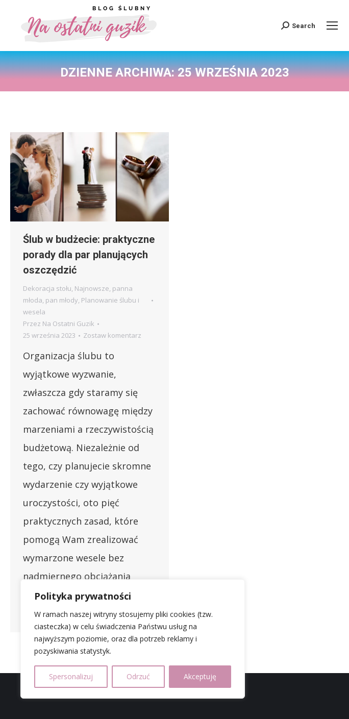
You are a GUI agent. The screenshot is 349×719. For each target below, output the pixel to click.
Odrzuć (138, 676)
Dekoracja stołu (47, 288)
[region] (132, 639)
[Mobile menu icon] (332, 25)
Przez (58, 323)
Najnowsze (91, 288)
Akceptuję (200, 676)
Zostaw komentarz (112, 335)
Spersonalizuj (71, 676)
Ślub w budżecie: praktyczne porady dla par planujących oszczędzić (89, 254)
